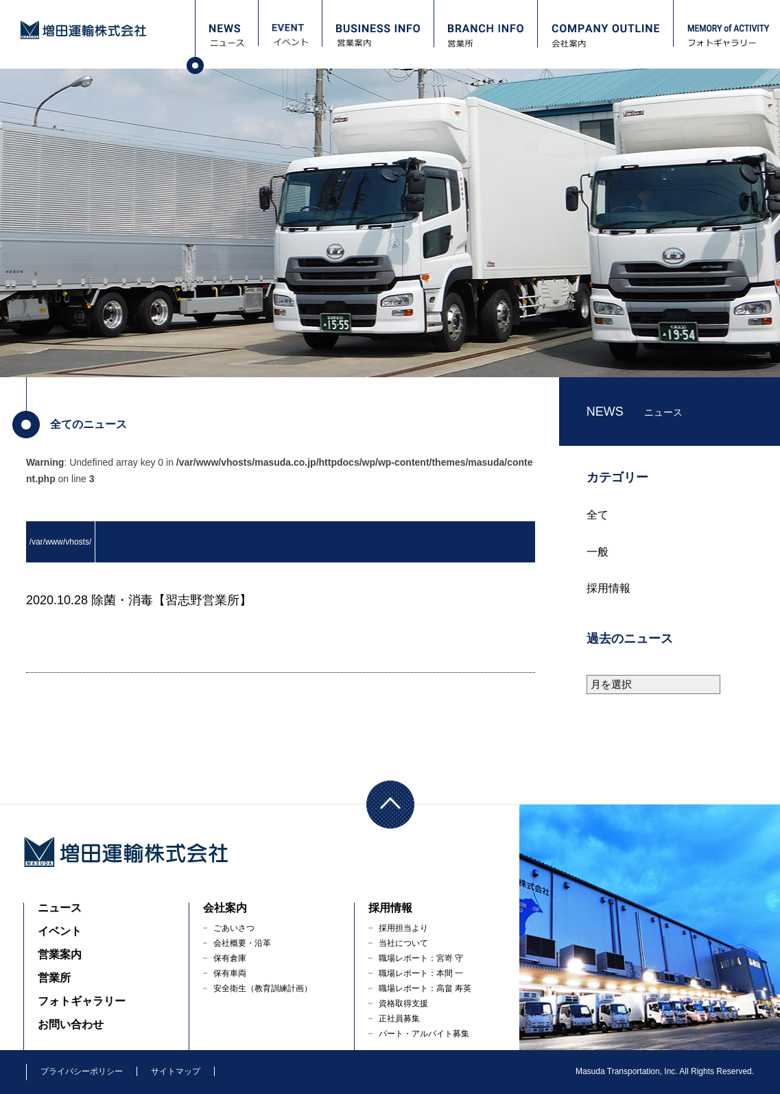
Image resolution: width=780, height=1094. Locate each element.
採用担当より (403, 928)
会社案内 (225, 908)
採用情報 (608, 588)
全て (597, 515)
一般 (597, 552)
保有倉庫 (229, 958)
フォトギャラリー (82, 1001)
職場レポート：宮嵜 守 (421, 958)
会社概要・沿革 (242, 943)
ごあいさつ (234, 928)
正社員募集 (399, 1018)
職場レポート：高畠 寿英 (425, 988)
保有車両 (229, 973)
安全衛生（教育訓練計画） (262, 988)
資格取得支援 (403, 1003)
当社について (403, 943)
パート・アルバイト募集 (424, 1033)
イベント (60, 931)
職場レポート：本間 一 (421, 973)
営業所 (54, 978)
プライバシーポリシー (81, 1071)
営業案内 (60, 954)
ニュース (60, 908)
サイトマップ (175, 1071)
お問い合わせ (71, 1024)
